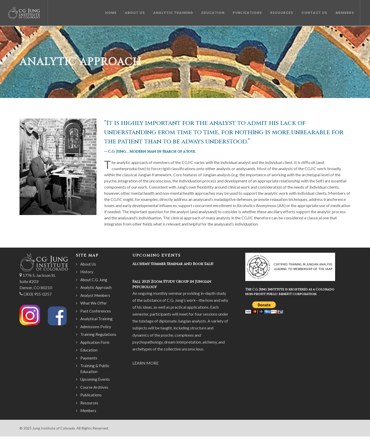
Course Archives (94, 387)
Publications (91, 395)
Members (88, 410)
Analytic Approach (96, 287)
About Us (88, 264)
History (86, 271)
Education (89, 350)
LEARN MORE (145, 362)
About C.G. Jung (93, 279)
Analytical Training (96, 318)
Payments (88, 358)
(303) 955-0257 (38, 293)
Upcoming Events (95, 379)
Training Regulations (98, 334)
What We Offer (93, 303)
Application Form (94, 342)
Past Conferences (95, 311)
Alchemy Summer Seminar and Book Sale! (172, 263)
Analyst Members (95, 295)
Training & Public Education (94, 368)
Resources (89, 403)
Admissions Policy (95, 326)
